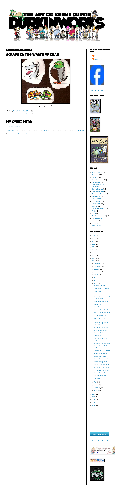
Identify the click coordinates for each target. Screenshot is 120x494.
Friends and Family (98, 194)
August (96, 274)
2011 (94, 258)
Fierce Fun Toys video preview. (101, 323)
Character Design (23, 113)
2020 (94, 238)
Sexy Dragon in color (100, 376)
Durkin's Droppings (98, 191)
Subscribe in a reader (97, 90)
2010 (94, 261)
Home (46, 130)
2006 (94, 402)
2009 (94, 394)
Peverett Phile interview (101, 370)
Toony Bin (95, 221)
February (97, 388)
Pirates (94, 211)
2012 (94, 255)
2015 (94, 247)
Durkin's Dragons (97, 189)
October (96, 269)
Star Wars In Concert (100, 333)
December (97, 263)
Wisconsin (95, 223)
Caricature (95, 175)
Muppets (94, 206)
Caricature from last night (102, 343)
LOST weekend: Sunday (101, 310)
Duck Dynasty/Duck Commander (98, 185)
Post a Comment (14, 126)
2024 (94, 236)
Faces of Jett (98, 336)
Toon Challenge (97, 218)
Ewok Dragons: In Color (101, 288)
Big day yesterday (99, 304)
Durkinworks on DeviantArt (100, 441)
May (95, 283)
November (97, 266)
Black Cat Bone (97, 172)
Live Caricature (97, 201)
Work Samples (37, 113)
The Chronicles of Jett (99, 216)
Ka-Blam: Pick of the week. (102, 350)
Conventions (96, 182)
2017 (94, 241)
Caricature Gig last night (101, 367)
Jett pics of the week (100, 353)
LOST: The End (98, 307)
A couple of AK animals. (101, 301)
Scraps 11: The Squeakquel (102, 373)
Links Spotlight (96, 199)
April (95, 382)
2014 (94, 250)
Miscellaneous (96, 204)
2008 (94, 397)
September (97, 272)
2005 (94, 405)
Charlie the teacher (100, 315)
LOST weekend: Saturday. (102, 312)
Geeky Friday (96, 196)
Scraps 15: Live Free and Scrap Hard (102, 297)
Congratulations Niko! (100, 330)
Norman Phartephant (98, 208)
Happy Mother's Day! (100, 356)
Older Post (81, 130)
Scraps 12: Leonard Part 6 (102, 359)
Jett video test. (98, 294)
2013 (94, 252)
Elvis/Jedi (97, 378)
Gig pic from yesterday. (101, 327)
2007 (94, 399)
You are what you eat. (101, 362)
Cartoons (14, 113)
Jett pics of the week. (100, 285)
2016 (94, 244)
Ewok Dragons (98, 291)
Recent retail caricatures (101, 364)
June (95, 280)
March (96, 385)
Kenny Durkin (98, 56)
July (95, 277)
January (96, 390)
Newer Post (10, 130)
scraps (30, 113)
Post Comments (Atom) (22, 134)
